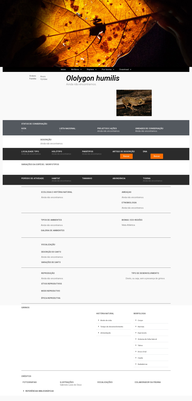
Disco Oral (142, 352)
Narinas (141, 327)
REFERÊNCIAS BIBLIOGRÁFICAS (39, 391)
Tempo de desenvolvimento (111, 327)
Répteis (92, 69)
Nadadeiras (142, 364)
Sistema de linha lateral (147, 339)
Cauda (140, 358)
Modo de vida (106, 320)
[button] (126, 156)
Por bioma (108, 69)
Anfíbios (76, 69)
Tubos (140, 345)
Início (63, 69)
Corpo (140, 320)
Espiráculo (142, 333)
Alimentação (105, 333)
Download (125, 69)
